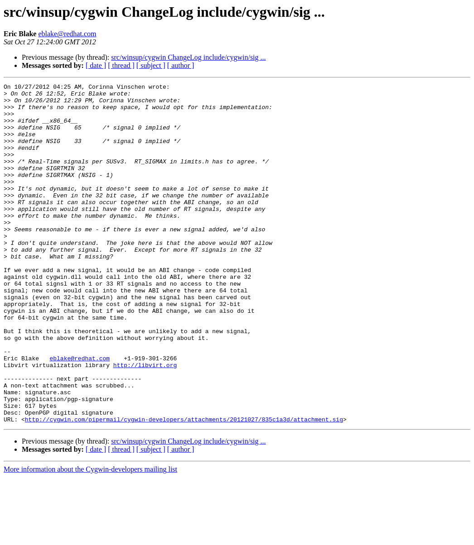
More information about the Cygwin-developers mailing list (90, 537)
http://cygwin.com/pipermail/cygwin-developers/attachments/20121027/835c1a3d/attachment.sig (184, 487)
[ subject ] (150, 65)
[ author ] (180, 65)
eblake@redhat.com (67, 34)
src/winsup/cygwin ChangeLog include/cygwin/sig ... (188, 57)
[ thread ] (121, 65)
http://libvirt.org (145, 422)
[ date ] (96, 65)
